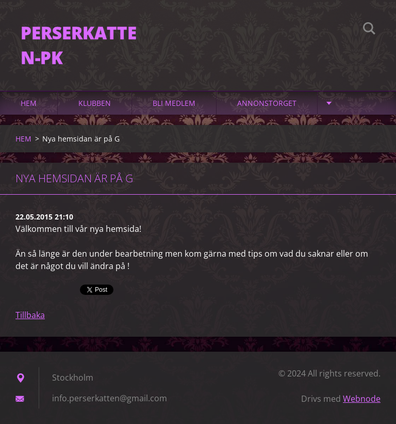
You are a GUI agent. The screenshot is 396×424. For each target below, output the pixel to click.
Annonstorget (266, 103)
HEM (29, 103)
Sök (369, 30)
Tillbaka (30, 315)
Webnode (362, 398)
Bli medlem (174, 103)
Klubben (94, 103)
